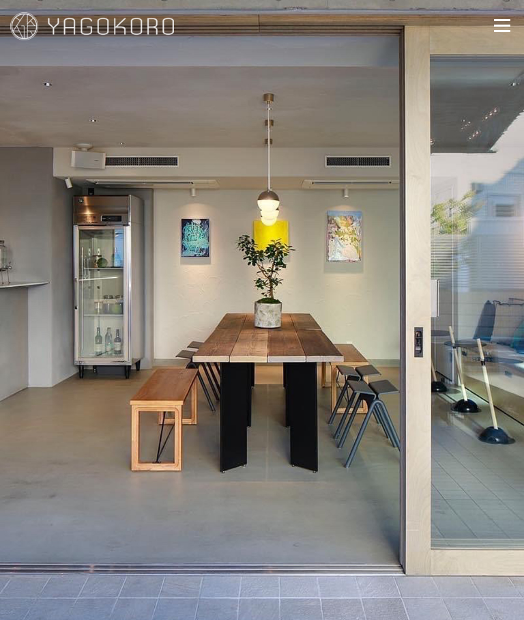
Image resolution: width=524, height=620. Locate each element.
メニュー (502, 25)
